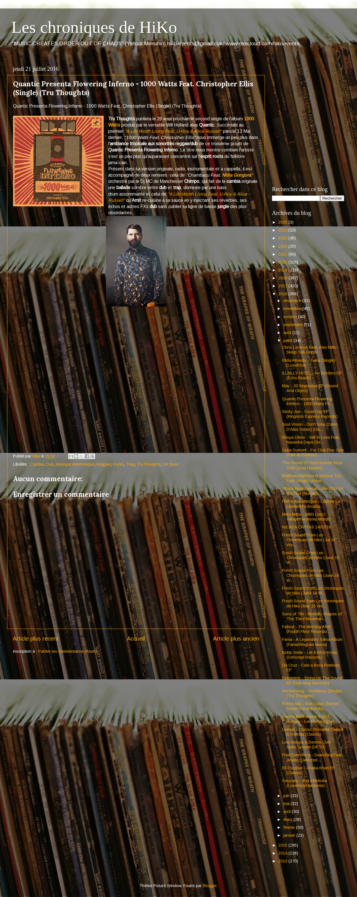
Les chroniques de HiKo (94, 27)
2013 (283, 861)
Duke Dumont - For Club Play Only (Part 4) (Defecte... (313, 452)
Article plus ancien (236, 638)
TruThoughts (149, 464)
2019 (283, 270)
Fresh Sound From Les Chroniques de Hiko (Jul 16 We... (308, 540)
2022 (283, 246)
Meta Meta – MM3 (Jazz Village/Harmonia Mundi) (306, 516)
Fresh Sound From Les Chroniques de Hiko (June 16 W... (310, 558)
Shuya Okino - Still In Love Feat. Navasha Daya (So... (311, 439)
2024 (283, 230)
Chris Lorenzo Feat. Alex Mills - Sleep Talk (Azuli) (310, 349)
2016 (283, 294)
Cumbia (37, 464)
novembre (292, 308)
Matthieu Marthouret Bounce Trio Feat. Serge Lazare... (311, 478)
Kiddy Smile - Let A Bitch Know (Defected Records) (309, 655)
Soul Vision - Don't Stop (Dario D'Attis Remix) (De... (309, 426)
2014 (283, 853)
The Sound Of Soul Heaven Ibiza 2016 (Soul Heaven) (312, 465)
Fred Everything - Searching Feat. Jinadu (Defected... (312, 757)
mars (288, 819)
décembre (292, 300)
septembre (293, 324)
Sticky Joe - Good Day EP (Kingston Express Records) (310, 414)
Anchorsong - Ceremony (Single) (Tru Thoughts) (312, 693)
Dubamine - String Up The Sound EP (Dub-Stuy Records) (312, 680)
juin (287, 795)
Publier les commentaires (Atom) (67, 651)
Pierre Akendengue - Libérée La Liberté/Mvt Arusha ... (311, 503)
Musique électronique (75, 464)
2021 (283, 254)
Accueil (136, 638)
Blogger (209, 885)
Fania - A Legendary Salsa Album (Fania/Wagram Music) (312, 641)
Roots (118, 464)
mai (287, 803)
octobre (290, 316)
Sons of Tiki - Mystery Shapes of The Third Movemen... (312, 616)
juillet (288, 340)
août (287, 332)
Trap (130, 464)
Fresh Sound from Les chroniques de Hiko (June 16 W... (313, 590)
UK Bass (171, 464)
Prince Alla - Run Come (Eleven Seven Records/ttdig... (310, 706)
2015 (283, 845)
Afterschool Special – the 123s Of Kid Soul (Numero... (312, 491)
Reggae (104, 464)
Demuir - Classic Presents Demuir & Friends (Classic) (313, 732)
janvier (289, 835)
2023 (283, 238)
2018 (283, 278)
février (289, 827)
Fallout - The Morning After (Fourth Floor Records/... (306, 629)
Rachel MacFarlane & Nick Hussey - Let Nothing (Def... (309, 718)
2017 (283, 286)
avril (287, 811)
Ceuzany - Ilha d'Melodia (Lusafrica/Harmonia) (304, 783)
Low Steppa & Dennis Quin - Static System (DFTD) (308, 744)
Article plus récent (36, 638)
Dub (50, 464)
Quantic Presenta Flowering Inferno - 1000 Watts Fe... (307, 401)
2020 (283, 262)
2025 (283, 222)
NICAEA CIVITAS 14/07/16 (306, 527)
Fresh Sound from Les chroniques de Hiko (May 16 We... (313, 603)
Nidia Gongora (236, 175)
